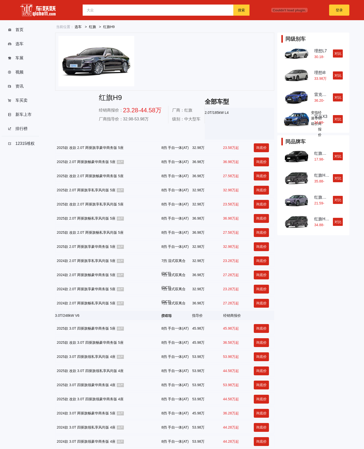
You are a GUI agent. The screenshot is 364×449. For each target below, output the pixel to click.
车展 (16, 58)
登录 (339, 10)
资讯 (16, 86)
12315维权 (21, 143)
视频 (16, 72)
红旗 (92, 27)
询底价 (261, 148)
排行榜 (18, 129)
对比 (338, 53)
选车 (16, 44)
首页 (16, 30)
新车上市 (20, 114)
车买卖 (18, 100)
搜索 (241, 10)
